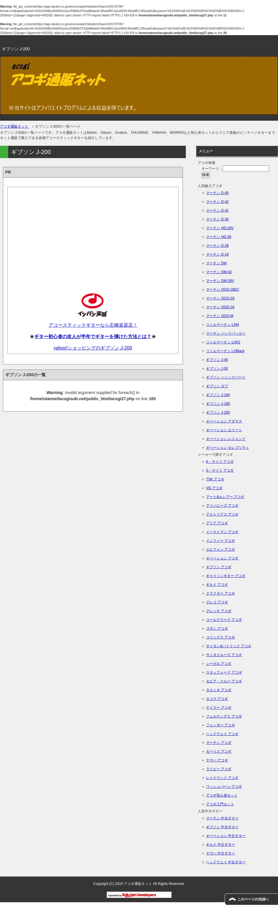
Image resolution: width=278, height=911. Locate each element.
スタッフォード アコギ (224, 672)
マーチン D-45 (217, 193)
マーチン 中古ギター (222, 818)
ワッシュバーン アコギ (224, 787)
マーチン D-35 (217, 219)
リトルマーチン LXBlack (225, 351)
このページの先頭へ (253, 899)
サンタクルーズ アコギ (224, 655)
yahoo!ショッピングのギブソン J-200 (93, 347)
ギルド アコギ (217, 585)
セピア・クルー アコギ (224, 681)
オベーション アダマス (224, 421)
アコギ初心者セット (222, 795)
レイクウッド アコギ (222, 778)
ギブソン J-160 (218, 395)
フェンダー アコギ (220, 725)
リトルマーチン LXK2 (223, 342)
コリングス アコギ (220, 637)
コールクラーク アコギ (224, 620)
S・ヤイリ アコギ (220, 470)
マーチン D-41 (217, 210)
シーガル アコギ (218, 664)
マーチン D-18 (217, 254)
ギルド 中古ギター (220, 844)
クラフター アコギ (220, 593)
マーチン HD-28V (220, 228)
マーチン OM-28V (220, 281)
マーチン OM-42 (219, 272)
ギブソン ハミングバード (226, 377)
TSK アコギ (215, 479)
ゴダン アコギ (217, 628)
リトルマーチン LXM (222, 325)
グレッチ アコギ (218, 611)
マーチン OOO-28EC (222, 289)
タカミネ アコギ (218, 690)
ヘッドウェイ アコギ (222, 734)
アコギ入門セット (220, 804)
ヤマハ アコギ (217, 760)
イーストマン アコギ (222, 532)
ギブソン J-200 (218, 412)
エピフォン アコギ (220, 549)
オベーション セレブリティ (227, 448)
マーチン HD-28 (218, 237)
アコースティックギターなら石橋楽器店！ (93, 325)
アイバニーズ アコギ (222, 506)
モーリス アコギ (218, 751)
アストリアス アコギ (222, 514)
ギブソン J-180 (218, 404)
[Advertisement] (93, 236)
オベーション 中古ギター (226, 836)
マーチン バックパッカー (226, 333)
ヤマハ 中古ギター (220, 853)
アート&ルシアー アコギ (225, 497)
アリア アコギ (217, 523)
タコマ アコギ (217, 699)
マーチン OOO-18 (220, 307)
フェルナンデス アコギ (224, 716)
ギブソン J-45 (217, 360)
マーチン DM (216, 263)
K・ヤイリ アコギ (220, 462)
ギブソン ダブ (217, 386)
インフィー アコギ (220, 541)
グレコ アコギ (217, 602)
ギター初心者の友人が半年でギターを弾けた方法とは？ (92, 336)
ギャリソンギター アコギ (226, 576)
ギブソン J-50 (217, 369)
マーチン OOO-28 (220, 298)
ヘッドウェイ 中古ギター (226, 862)
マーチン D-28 (217, 246)
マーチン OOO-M (219, 316)
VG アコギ (214, 488)
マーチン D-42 (217, 202)
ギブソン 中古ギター (222, 827)
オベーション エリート (224, 430)
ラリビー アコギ (218, 769)
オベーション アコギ (222, 558)
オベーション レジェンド (226, 439)
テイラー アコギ (218, 707)
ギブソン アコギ (218, 567)
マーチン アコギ (218, 743)
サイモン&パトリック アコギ (228, 646)
